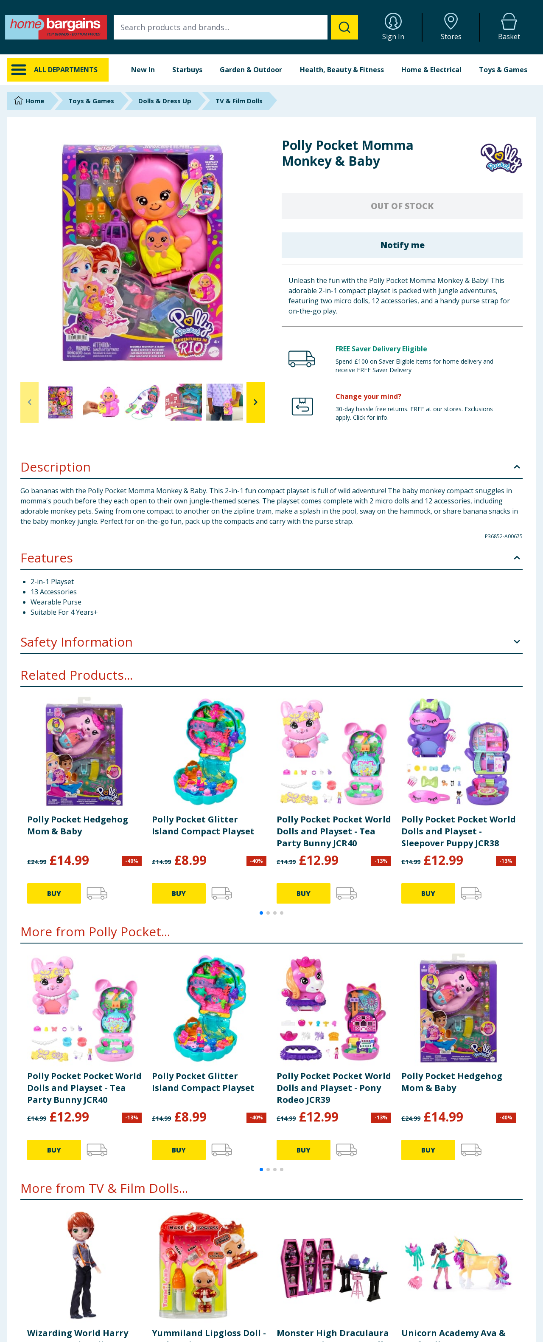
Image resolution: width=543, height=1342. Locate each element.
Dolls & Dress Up (164, 100)
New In (143, 69)
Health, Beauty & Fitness (342, 69)
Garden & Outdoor (251, 69)
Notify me (402, 245)
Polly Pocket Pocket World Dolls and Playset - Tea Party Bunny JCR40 (334, 831)
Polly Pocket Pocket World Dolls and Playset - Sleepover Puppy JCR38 (458, 831)
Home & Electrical (431, 69)
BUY (54, 893)
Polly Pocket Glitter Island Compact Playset (203, 825)
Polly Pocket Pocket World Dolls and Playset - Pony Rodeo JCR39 (334, 1087)
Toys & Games (503, 69)
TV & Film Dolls (239, 100)
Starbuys (187, 69)
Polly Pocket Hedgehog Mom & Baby (77, 825)
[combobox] (236, 27)
